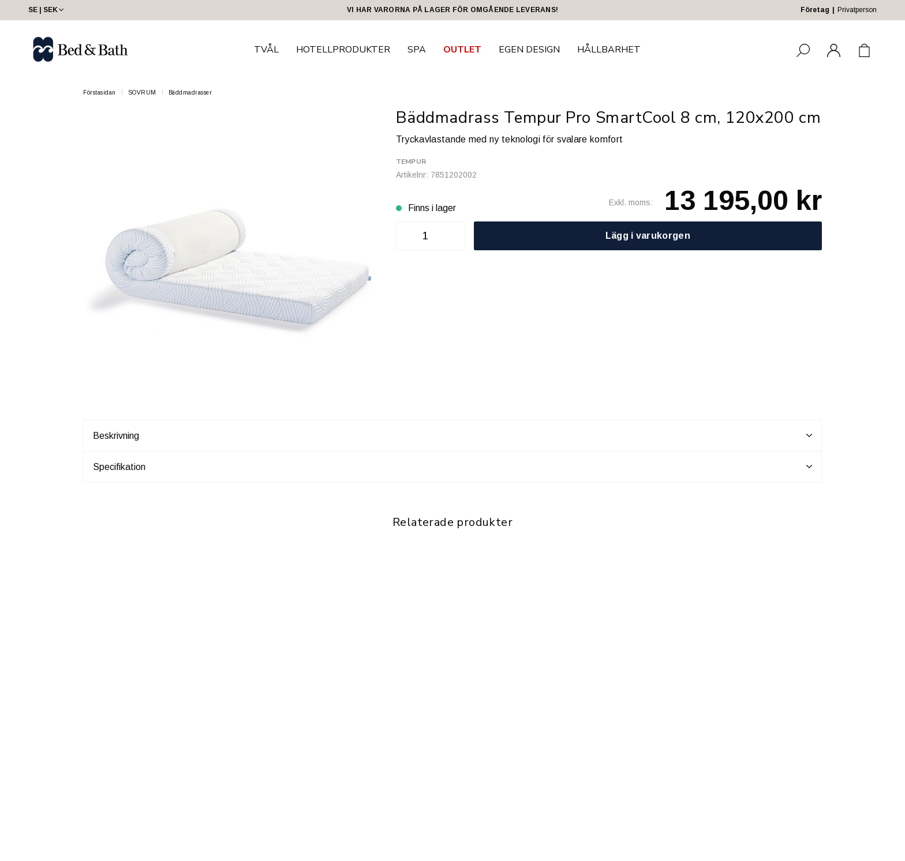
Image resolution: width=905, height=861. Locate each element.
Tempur (411, 161)
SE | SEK (47, 9)
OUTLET (462, 49)
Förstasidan (99, 92)
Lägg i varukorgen (647, 235)
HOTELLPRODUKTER (343, 49)
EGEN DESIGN (529, 49)
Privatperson (857, 10)
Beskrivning (452, 435)
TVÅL (266, 49)
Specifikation (452, 466)
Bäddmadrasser (190, 92)
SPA (416, 49)
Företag (815, 10)
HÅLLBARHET (609, 49)
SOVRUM (142, 92)
